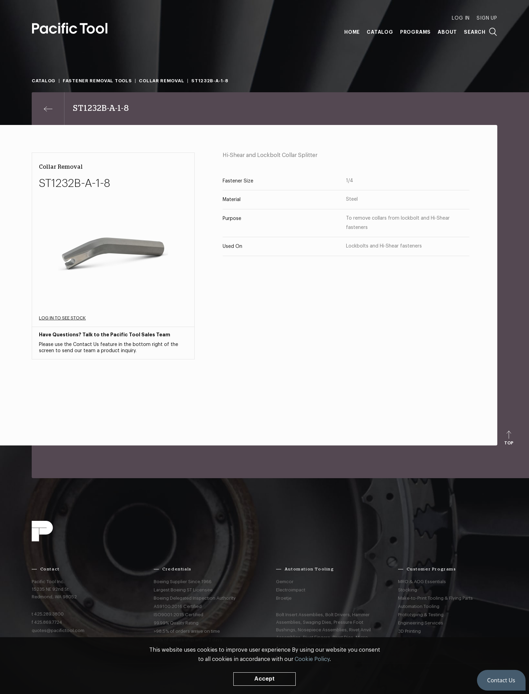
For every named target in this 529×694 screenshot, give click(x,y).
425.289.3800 (49, 614)
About (447, 32)
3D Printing (409, 631)
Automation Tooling (418, 606)
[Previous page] (48, 108)
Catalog (380, 32)
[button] (501, 680)
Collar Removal (161, 80)
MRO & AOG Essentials (422, 581)
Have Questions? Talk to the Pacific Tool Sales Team (104, 334)
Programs (415, 32)
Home (352, 32)
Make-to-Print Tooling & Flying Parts (435, 598)
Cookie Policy (312, 659)
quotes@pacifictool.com (58, 630)
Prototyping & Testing (421, 614)
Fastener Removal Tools (97, 80)
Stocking (407, 590)
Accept (264, 679)
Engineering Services (420, 623)
